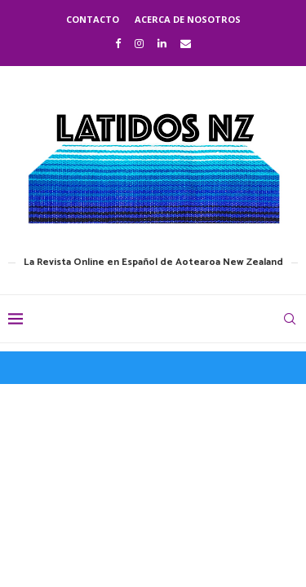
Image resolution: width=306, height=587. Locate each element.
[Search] (290, 318)
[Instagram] (139, 43)
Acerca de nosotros (188, 19)
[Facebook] (118, 43)
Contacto (92, 19)
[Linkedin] (161, 43)
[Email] (185, 43)
